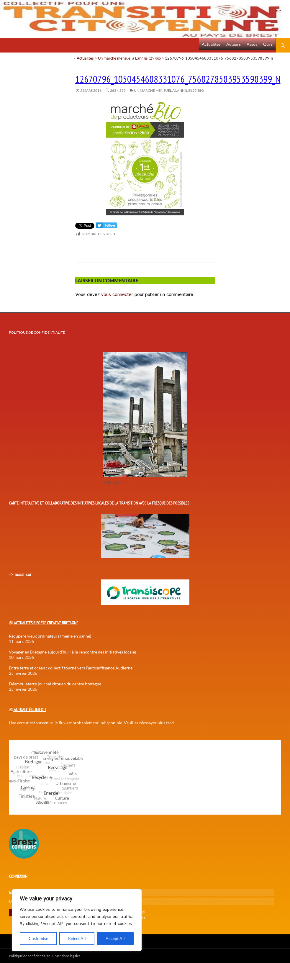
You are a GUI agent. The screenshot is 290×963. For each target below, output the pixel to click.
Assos (252, 44)
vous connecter (117, 294)
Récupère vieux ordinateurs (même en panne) (50, 635)
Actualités (211, 44)
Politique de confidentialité (283, 7)
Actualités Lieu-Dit (30, 709)
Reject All (77, 938)
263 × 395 (118, 90)
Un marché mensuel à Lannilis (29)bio (129, 58)
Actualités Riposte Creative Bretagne (46, 622)
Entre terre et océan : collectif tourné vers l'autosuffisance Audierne (70, 667)
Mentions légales (67, 956)
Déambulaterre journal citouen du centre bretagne (55, 683)
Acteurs (233, 44)
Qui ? (268, 44)
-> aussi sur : (21, 575)
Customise (38, 938)
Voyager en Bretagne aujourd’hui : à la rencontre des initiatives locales (73, 651)
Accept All (115, 938)
